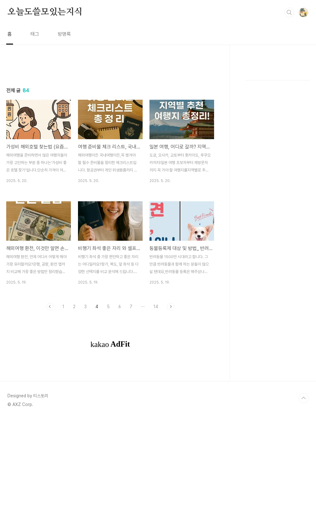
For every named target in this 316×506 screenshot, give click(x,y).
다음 (170, 393)
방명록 (64, 34)
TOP (304, 485)
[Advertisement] (110, 120)
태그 (34, 34)
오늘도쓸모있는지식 (44, 12)
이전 (50, 393)
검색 (289, 12)
